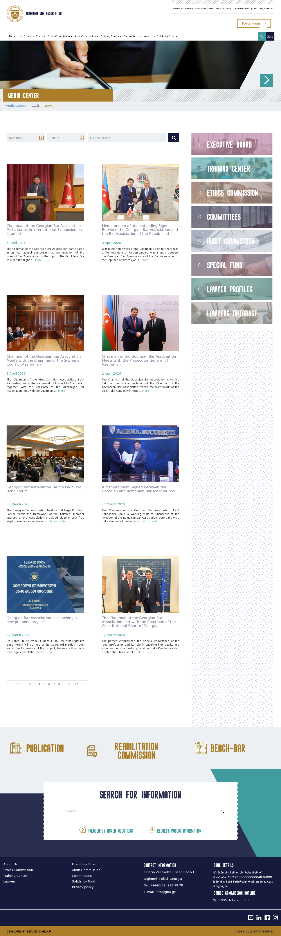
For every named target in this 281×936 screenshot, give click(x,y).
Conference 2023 (241, 8)
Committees (131, 36)
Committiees (224, 216)
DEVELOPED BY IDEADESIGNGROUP (29, 931)
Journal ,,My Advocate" (262, 8)
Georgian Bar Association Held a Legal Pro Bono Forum (44, 489)
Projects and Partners (183, 8)
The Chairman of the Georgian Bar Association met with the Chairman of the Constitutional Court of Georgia (139, 622)
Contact (227, 8)
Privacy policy (83, 887)
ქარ (270, 36)
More (39, 260)
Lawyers (147, 36)
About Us (14, 36)
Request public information (175, 830)
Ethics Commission (59, 36)
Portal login (254, 23)
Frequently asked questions (106, 830)
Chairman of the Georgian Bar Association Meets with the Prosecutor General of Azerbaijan (139, 360)
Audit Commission (85, 36)
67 (76, 684)
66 (69, 684)
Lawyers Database (232, 313)
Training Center (110, 36)
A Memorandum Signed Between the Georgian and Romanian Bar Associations (138, 489)
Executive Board (33, 36)
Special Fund (225, 265)
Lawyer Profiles (230, 289)
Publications (201, 8)
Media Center (215, 8)
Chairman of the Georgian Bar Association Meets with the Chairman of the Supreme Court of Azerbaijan (44, 360)
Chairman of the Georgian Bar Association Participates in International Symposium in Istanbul (44, 230)
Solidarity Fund (166, 36)
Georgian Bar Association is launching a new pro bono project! (42, 620)
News (49, 106)
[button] (266, 80)
